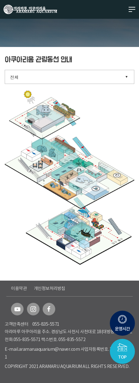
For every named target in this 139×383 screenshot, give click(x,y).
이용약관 (19, 288)
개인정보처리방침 (49, 288)
